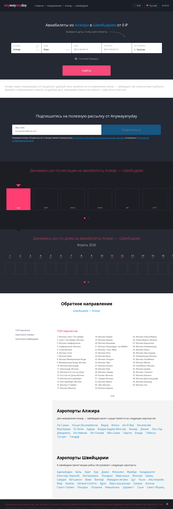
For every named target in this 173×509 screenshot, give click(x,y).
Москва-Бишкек (144, 375)
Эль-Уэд (157, 429)
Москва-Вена (104, 356)
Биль (78, 472)
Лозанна (96, 487)
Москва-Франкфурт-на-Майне (112, 346)
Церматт (128, 487)
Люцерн (82, 487)
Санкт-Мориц (155, 487)
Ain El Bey (128, 425)
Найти (86, 70)
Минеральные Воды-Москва (72, 362)
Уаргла (127, 433)
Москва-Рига (104, 353)
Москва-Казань (105, 365)
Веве (88, 479)
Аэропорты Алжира (24, 335)
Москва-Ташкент (144, 372)
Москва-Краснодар (69, 365)
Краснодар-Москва (69, 369)
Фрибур (132, 472)
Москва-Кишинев (106, 343)
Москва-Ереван (105, 340)
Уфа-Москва (104, 385)
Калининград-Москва (146, 356)
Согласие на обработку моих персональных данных (98, 137)
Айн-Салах (113, 433)
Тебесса (151, 433)
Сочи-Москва (65, 349)
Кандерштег (147, 472)
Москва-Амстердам (145, 353)
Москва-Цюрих (143, 369)
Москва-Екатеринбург (70, 378)
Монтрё (137, 475)
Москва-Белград (144, 381)
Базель (69, 483)
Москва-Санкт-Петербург (71, 336)
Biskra (115, 425)
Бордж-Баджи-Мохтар (112, 429)
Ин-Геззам (97, 433)
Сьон (140, 487)
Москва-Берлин (105, 388)
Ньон (142, 479)
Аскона (149, 483)
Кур (96, 472)
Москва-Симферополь (70, 343)
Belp (59, 483)
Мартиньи (122, 475)
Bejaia (104, 425)
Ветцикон (75, 479)
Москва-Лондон (106, 359)
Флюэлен (118, 472)
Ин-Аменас (80, 433)
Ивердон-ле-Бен (117, 479)
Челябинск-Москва (145, 365)
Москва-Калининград (146, 346)
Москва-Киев (65, 356)
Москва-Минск (105, 381)
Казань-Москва (105, 375)
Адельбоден (64, 472)
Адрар (91, 429)
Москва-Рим (104, 369)
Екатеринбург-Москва (70, 381)
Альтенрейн (156, 479)
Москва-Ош (141, 385)
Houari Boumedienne (85, 425)
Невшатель (112, 487)
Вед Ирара (64, 429)
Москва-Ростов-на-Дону (72, 372)
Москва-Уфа (104, 362)
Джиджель (63, 433)
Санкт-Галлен (65, 487)
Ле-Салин (63, 425)
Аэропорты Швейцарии (26, 339)
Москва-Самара (105, 372)
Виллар (99, 479)
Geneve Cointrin (87, 483)
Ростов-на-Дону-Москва (72, 375)
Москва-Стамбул (68, 385)
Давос (105, 472)
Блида (139, 433)
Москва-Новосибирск (146, 336)
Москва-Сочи (65, 353)
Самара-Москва (105, 378)
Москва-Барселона (145, 343)
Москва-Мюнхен (68, 388)
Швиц (149, 475)
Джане (144, 429)
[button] (85, 218)
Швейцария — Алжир (86, 311)
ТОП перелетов (22, 330)
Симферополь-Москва (70, 346)
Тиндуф (74, 436)
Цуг (133, 479)
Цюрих (137, 483)
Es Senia (79, 429)
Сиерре (61, 479)
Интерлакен (90, 475)
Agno (103, 483)
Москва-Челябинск (145, 359)
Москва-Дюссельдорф (147, 378)
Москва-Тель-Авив (107, 349)
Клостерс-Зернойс (68, 475)
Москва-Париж (105, 336)
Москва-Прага (142, 349)
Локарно (107, 475)
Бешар (133, 429)
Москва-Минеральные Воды (72, 359)
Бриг (88, 472)
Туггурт (62, 436)
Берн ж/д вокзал (120, 483)
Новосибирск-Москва (146, 340)
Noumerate (144, 425)
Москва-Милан (143, 362)
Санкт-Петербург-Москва (71, 340)
